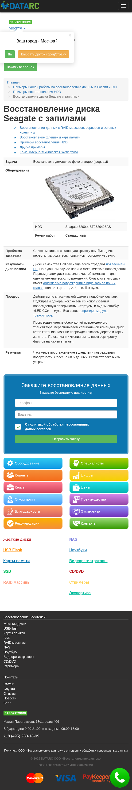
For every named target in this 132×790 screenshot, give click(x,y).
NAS (73, 539)
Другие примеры (32, 147)
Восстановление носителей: (25, 617)
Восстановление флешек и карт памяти (50, 137)
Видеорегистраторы (19, 657)
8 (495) (23, 736)
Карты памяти (16, 561)
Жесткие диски (17, 539)
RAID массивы (17, 582)
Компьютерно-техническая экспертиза (49, 152)
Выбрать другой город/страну (43, 54)
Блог (7, 703)
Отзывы (10, 693)
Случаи (9, 689)
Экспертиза (80, 593)
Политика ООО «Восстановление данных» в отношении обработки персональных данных (66, 750)
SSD (7, 571)
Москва (15, 28)
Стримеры (79, 582)
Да (10, 54)
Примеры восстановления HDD (44, 142)
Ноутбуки (78, 550)
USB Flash (12, 550)
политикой (37, 424)
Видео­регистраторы (88, 561)
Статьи (9, 684)
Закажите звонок (20, 67)
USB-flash (11, 628)
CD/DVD (76, 571)
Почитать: (11, 677)
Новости (10, 698)
